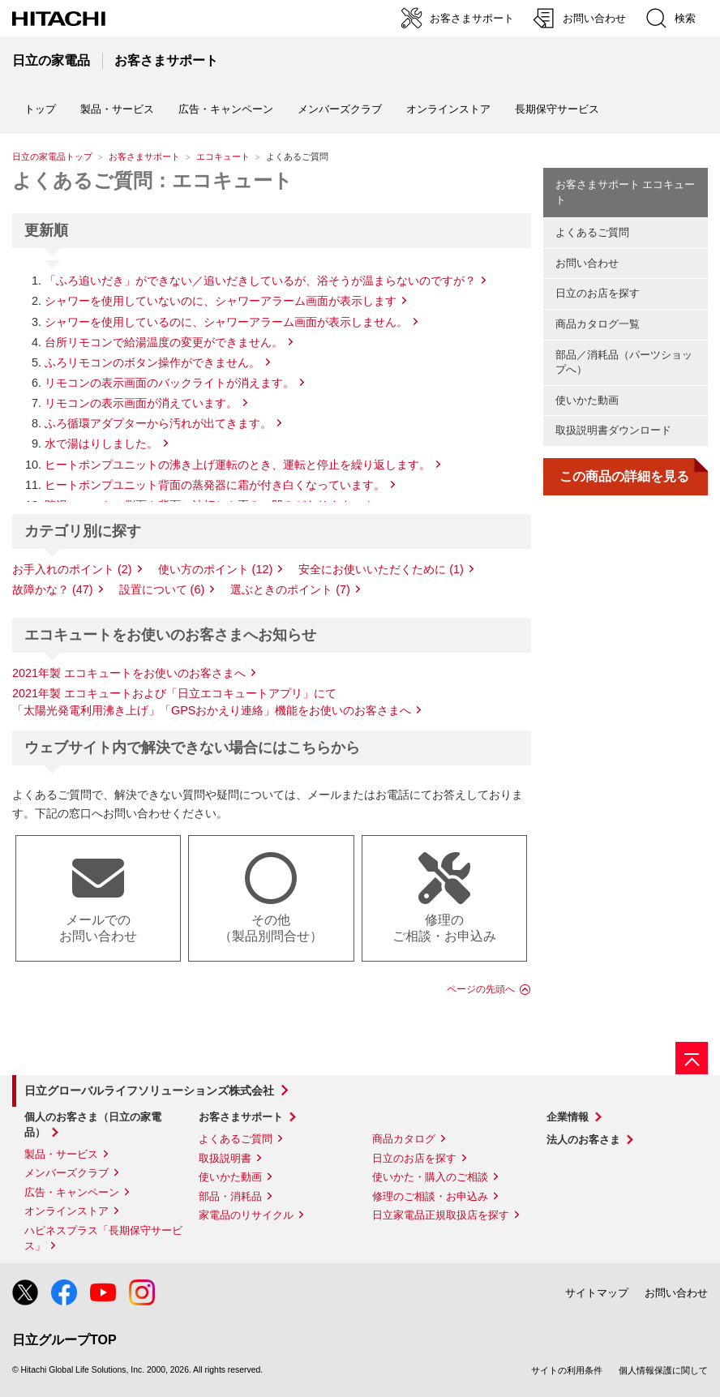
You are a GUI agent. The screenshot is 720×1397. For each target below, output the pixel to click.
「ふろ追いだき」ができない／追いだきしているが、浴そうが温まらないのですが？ (260, 280)
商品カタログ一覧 (597, 324)
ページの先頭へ (481, 989)
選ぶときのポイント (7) (290, 589)
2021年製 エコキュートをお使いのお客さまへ (129, 672)
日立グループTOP (64, 1340)
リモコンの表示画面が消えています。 (141, 402)
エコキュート (223, 156)
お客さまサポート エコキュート (625, 192)
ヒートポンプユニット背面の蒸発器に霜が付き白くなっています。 (215, 484)
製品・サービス (61, 1154)
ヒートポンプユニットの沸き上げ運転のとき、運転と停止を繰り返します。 (238, 464)
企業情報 (567, 1117)
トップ (40, 109)
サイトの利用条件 (566, 1370)
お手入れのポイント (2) (72, 569)
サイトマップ (596, 1293)
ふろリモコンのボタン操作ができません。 (152, 362)
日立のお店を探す (597, 293)
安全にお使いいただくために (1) (381, 569)
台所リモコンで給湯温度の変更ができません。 (164, 342)
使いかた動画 (587, 400)
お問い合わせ (587, 263)
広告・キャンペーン (71, 1192)
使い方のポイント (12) (215, 569)
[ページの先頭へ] (691, 1058)
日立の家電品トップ (52, 156)
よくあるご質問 (592, 232)
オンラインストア (448, 109)
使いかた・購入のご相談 (430, 1177)
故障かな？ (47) (52, 589)
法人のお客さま (583, 1139)
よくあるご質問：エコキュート (152, 180)
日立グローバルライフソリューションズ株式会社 (149, 1090)
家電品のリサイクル (246, 1215)
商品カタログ (403, 1139)
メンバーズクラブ (340, 109)
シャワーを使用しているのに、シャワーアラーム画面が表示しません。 (226, 321)
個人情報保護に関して (663, 1370)
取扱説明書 (225, 1158)
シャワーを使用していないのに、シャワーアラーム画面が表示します (220, 300)
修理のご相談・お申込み (430, 1196)
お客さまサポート (144, 156)
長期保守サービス (557, 109)
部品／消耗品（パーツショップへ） (623, 362)
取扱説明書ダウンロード (613, 430)
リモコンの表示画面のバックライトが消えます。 (169, 382)
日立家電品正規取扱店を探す (440, 1215)
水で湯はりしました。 (101, 443)
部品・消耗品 (230, 1196)
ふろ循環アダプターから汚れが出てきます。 (158, 423)
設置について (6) (162, 589)
